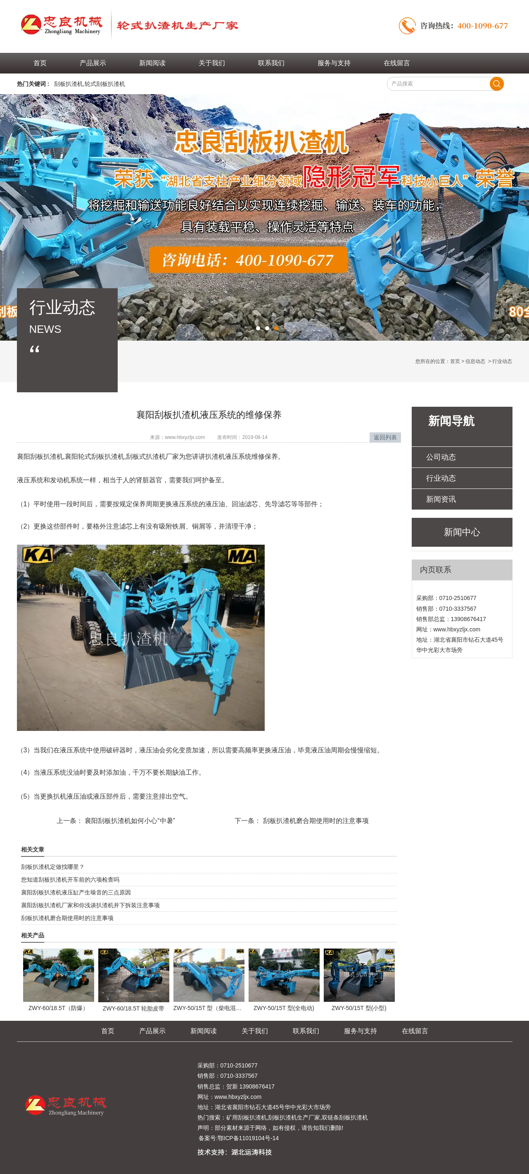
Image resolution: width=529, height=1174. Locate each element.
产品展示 (93, 62)
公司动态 (441, 457)
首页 (40, 62)
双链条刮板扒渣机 (345, 1117)
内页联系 (435, 569)
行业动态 (441, 478)
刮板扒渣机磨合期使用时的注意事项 (314, 820)
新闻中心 (462, 532)
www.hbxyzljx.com (185, 437)
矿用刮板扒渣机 (246, 1117)
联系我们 (271, 62)
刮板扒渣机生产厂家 (294, 1117)
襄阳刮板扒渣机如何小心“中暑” (129, 820)
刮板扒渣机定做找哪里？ (53, 866)
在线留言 (397, 62)
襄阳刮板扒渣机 (40, 456)
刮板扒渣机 (68, 84)
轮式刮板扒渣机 (105, 84)
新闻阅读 (152, 62)
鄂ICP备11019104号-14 (248, 1138)
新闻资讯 (441, 499)
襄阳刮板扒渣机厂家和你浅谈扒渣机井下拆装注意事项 (90, 905)
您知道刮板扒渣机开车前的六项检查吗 (70, 879)
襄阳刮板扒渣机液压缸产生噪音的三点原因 (76, 892)
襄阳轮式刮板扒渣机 (94, 456)
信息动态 (475, 361)
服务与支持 (334, 62)
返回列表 (385, 437)
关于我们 (212, 62)
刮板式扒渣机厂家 (152, 456)
